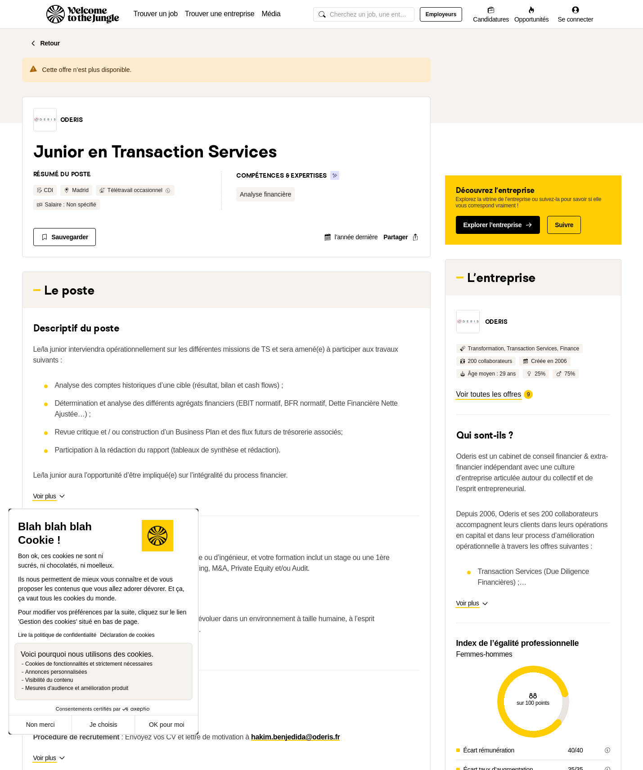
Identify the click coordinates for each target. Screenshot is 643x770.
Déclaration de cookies (127, 635)
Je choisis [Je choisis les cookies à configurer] (103, 724)
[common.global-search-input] (363, 14)
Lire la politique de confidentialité (57, 635)
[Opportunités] (531, 14)
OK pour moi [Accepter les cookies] (166, 724)
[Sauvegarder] (64, 237)
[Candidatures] (491, 14)
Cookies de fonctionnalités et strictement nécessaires (89, 664)
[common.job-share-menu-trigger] (394, 237)
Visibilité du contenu (49, 680)
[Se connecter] (575, 14)
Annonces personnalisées (56, 672)
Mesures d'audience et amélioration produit (76, 688)
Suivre (564, 224)
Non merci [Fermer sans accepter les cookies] (40, 724)
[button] (45, 119)
